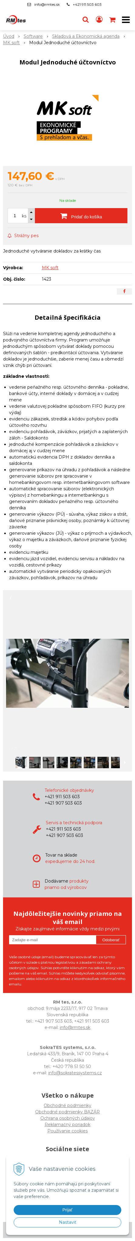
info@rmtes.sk (47, 4)
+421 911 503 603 (87, 4)
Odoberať (111, 940)
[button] (85, 20)
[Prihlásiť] (99, 20)
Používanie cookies (67, 1131)
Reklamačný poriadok (67, 1124)
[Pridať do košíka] (81, 215)
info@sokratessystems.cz (75, 1073)
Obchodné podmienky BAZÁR (67, 1112)
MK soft (50, 267)
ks (24, 216)
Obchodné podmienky (67, 1105)
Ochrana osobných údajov (67, 1118)
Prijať (67, 1209)
